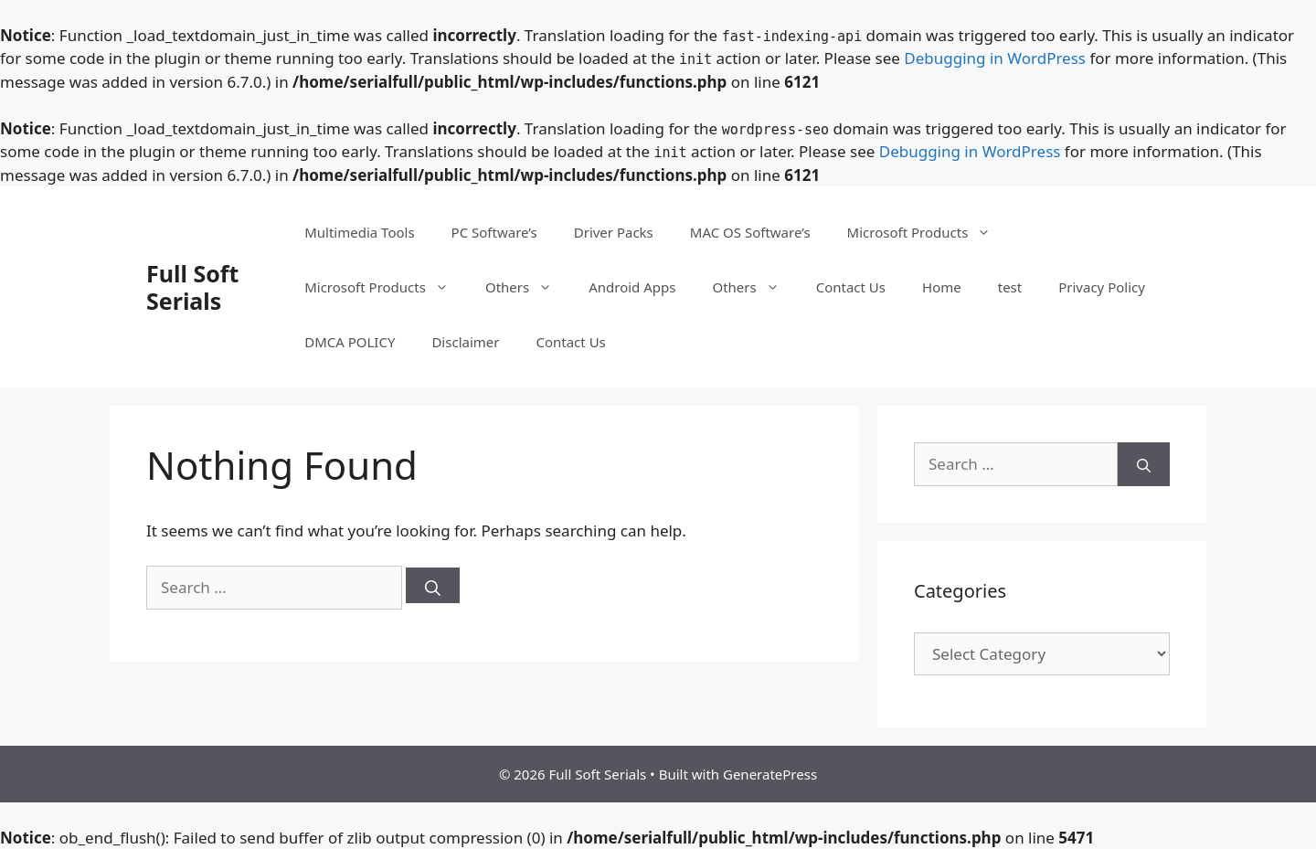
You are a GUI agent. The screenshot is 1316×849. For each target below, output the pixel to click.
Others (527, 287)
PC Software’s (494, 232)
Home (941, 287)
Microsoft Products (928, 232)
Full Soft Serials (192, 287)
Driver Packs (613, 232)
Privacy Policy (1101, 287)
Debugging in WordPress (995, 58)
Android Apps (632, 287)
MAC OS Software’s (750, 232)
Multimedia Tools (359, 232)
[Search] (433, 585)
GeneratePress (770, 774)
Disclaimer (465, 342)
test (1010, 287)
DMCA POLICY (349, 342)
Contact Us (851, 287)
